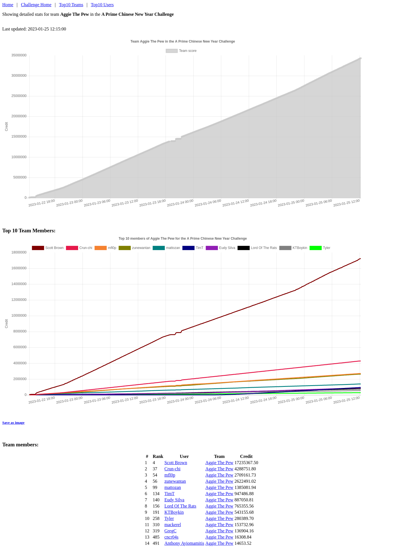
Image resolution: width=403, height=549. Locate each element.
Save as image (13, 422)
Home (7, 4)
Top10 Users (102, 4)
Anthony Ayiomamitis (184, 543)
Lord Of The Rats (180, 506)
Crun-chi (172, 468)
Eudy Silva (174, 499)
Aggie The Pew (219, 462)
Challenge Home (36, 4)
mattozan (172, 487)
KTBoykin (174, 512)
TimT (169, 493)
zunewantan (175, 481)
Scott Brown (175, 462)
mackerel (172, 524)
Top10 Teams (71, 4)
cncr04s (171, 537)
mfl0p (169, 475)
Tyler (169, 518)
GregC (170, 530)
